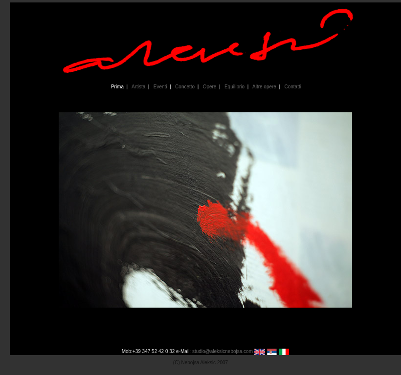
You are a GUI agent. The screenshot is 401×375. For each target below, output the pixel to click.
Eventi (159, 86)
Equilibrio (234, 86)
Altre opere (263, 86)
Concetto (184, 86)
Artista (138, 86)
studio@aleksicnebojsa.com (222, 351)
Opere (209, 86)
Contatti (292, 86)
